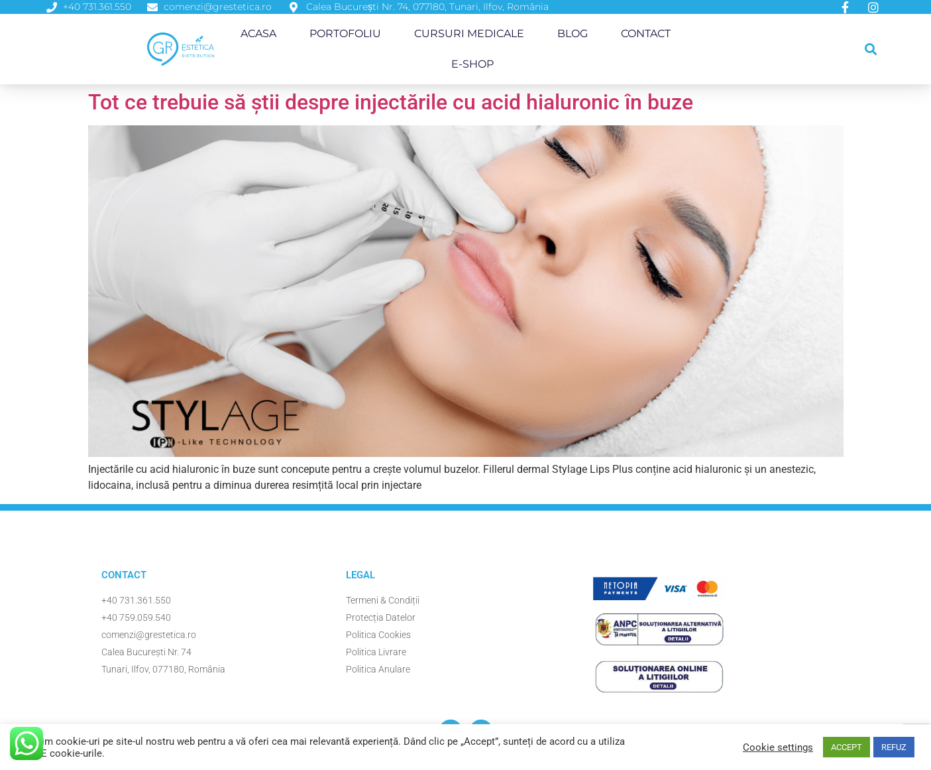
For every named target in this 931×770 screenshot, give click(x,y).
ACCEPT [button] (846, 747)
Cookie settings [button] (778, 747)
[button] (870, 49)
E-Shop (472, 64)
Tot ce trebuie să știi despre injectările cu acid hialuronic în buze (390, 102)
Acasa (258, 33)
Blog (572, 33)
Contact (646, 33)
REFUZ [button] (893, 747)
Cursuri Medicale (469, 33)
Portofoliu (345, 33)
